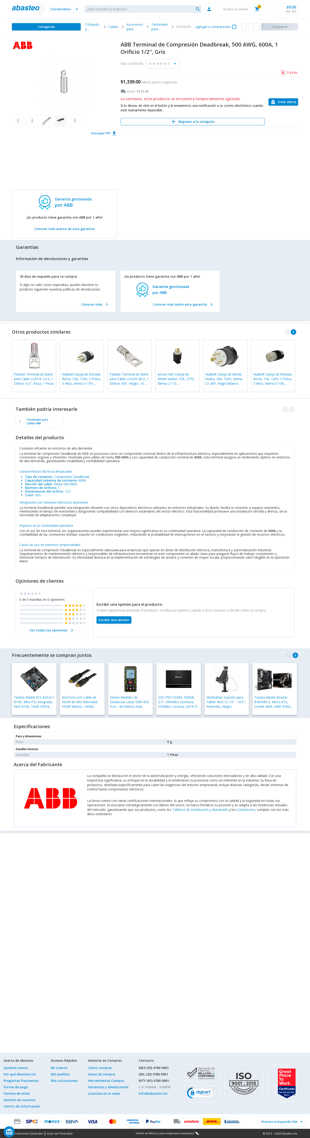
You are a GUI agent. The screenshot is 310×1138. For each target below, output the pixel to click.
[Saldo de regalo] (23, 1131)
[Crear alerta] (283, 102)
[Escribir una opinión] (114, 620)
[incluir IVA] (280, 1121)
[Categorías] (46, 26)
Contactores (246, 809)
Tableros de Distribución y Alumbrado (200, 809)
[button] (64, 9)
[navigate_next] (293, 332)
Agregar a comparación (213, 27)
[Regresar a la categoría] (193, 121)
